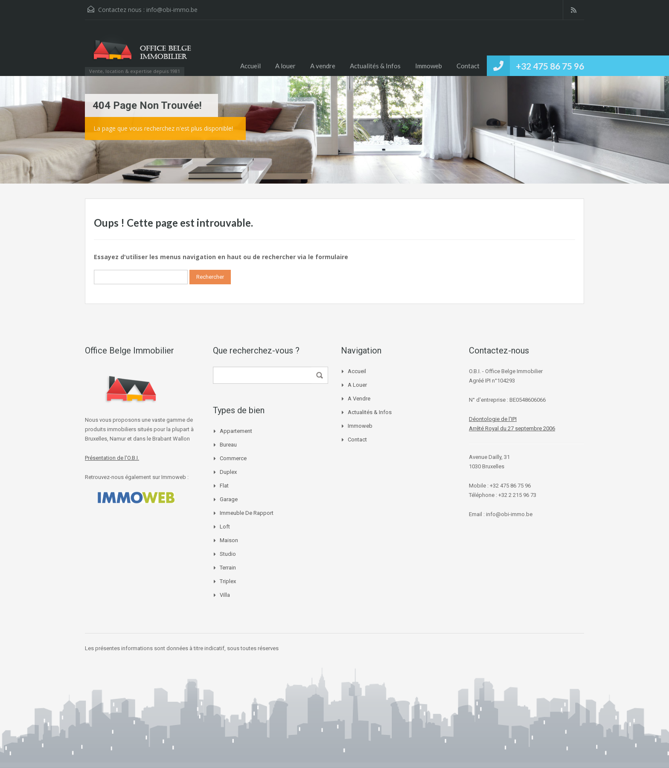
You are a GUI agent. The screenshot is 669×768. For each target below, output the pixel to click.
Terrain (228, 567)
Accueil (250, 66)
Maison (229, 540)
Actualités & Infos (375, 66)
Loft (225, 526)
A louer (285, 66)
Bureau (228, 444)
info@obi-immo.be (172, 10)
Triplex (228, 581)
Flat (224, 485)
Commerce (233, 458)
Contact (468, 66)
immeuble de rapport (246, 513)
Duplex (228, 472)
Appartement (236, 431)
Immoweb (428, 66)
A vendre (322, 66)
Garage (229, 499)
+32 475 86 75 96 (550, 66)
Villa (225, 595)
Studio (228, 554)
